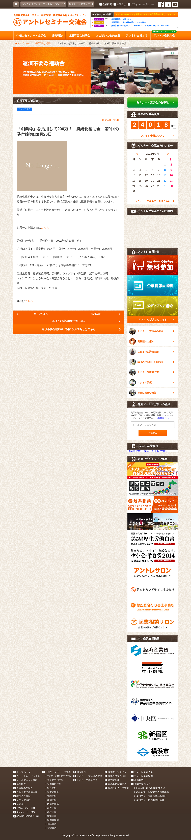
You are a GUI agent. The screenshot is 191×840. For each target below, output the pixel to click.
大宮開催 (51, 828)
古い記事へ (106, 314)
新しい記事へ (32, 314)
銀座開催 (51, 787)
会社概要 (105, 4)
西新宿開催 (52, 804)
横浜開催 (51, 816)
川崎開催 (51, 824)
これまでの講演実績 (151, 352)
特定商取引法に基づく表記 (26, 816)
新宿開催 (51, 799)
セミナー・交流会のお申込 (155, 102)
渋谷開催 (51, 808)
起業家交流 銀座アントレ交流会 (147, 450)
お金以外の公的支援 (117, 788)
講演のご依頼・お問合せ (151, 362)
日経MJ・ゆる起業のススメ (149, 788)
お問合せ (120, 4)
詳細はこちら (163, 418)
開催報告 (79, 772)
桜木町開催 (52, 820)
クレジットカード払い (24, 812)
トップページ (22, 772)
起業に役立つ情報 (151, 393)
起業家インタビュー (117, 772)
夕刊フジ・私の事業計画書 (149, 800)
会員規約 (137, 780)
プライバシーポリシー (141, 4)
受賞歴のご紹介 (151, 341)
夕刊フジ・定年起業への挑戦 (150, 796)
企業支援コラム (141, 784)
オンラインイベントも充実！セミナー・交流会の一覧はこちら (145, 14)
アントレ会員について (157, 135)
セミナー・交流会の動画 (151, 331)
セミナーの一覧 (55, 779)
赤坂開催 (51, 795)
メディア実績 (151, 382)
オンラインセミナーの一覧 (58, 775)
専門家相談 (112, 780)
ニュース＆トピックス (26, 776)
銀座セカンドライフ (81, 4)
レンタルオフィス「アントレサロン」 (43, 4)
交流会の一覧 (53, 783)
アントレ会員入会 (142, 772)
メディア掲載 (22, 800)
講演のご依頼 (22, 796)
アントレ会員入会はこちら (156, 319)
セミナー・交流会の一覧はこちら (154, 201)
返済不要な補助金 (115, 784)
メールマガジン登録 (25, 780)
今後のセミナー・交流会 (56, 772)
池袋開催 (51, 812)
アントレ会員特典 (142, 776)
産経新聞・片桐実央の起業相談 (151, 792)
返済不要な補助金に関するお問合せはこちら (81, 329)
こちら (45, 227)
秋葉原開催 (52, 791)
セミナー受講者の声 (151, 372)
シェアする (24, 109)
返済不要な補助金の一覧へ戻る (86, 320)
